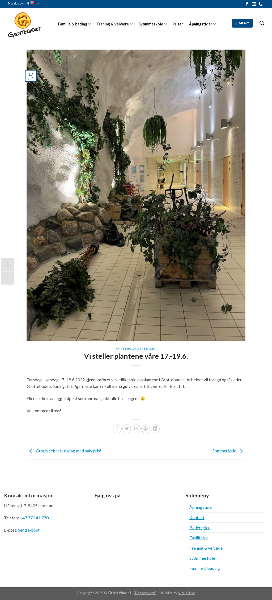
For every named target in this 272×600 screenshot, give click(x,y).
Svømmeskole (152, 24)
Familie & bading (74, 24)
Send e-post (29, 529)
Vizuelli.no (186, 592)
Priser (177, 24)
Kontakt (197, 517)
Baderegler (199, 527)
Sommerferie (228, 450)
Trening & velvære (114, 24)
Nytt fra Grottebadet (136, 348)
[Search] (262, 23)
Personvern (145, 592)
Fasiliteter (198, 537)
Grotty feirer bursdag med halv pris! (64, 450)
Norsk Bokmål (23, 3)
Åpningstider (202, 24)
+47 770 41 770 (34, 517)
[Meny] (242, 23)
